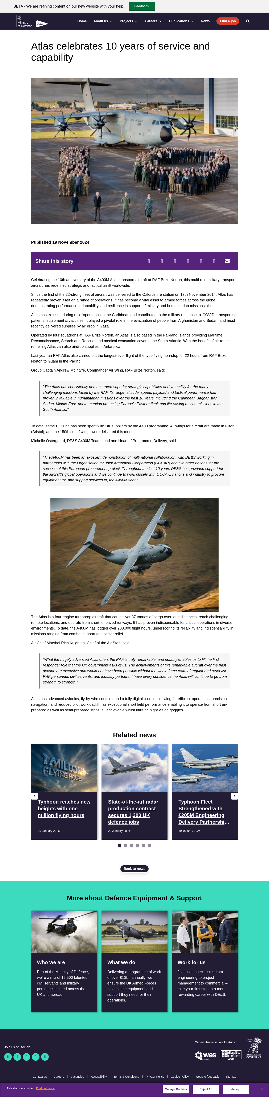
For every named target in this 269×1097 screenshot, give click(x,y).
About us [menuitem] (103, 21)
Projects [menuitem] (129, 21)
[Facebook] (149, 261)
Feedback (141, 6)
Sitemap (230, 1076)
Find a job (228, 21)
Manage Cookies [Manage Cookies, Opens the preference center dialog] (176, 1089)
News (205, 21)
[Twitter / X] (17, 1057)
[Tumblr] (214, 261)
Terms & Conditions (126, 1076)
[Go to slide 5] (143, 845)
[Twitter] (162, 261)
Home (82, 21)
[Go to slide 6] (149, 845)
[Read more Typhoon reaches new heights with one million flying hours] (64, 792)
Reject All (206, 1089)
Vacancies (77, 1076)
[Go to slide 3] (131, 845)
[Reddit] (175, 261)
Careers (59, 1076)
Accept (235, 1089)
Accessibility (99, 1076)
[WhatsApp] (201, 261)
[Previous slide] (34, 796)
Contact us (40, 1076)
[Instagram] (45, 1057)
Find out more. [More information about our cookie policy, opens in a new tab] (45, 1088)
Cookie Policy (180, 1076)
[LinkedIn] (188, 261)
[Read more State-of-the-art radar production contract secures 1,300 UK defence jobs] (135, 792)
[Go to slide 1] (119, 845)
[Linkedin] (26, 1057)
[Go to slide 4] (137, 845)
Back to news (134, 869)
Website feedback (207, 1076)
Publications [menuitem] (181, 21)
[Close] (262, 1089)
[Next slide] (234, 796)
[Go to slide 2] (125, 845)
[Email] (227, 261)
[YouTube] (36, 1057)
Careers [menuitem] (153, 21)
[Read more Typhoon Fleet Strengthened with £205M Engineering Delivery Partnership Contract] (205, 792)
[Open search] (247, 21)
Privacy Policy (155, 1076)
